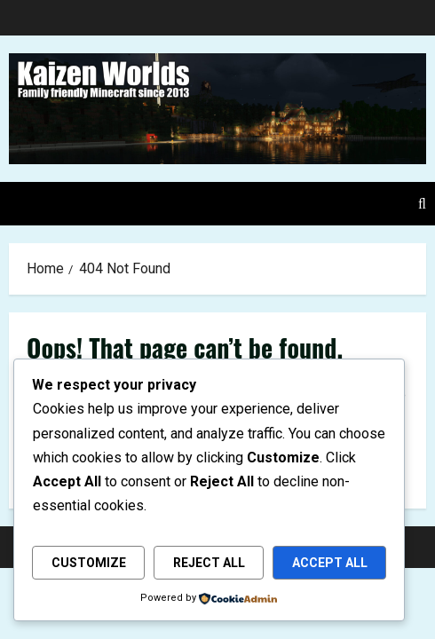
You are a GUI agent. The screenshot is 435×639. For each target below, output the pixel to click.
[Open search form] (422, 203)
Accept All (330, 563)
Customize (88, 563)
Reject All (209, 563)
